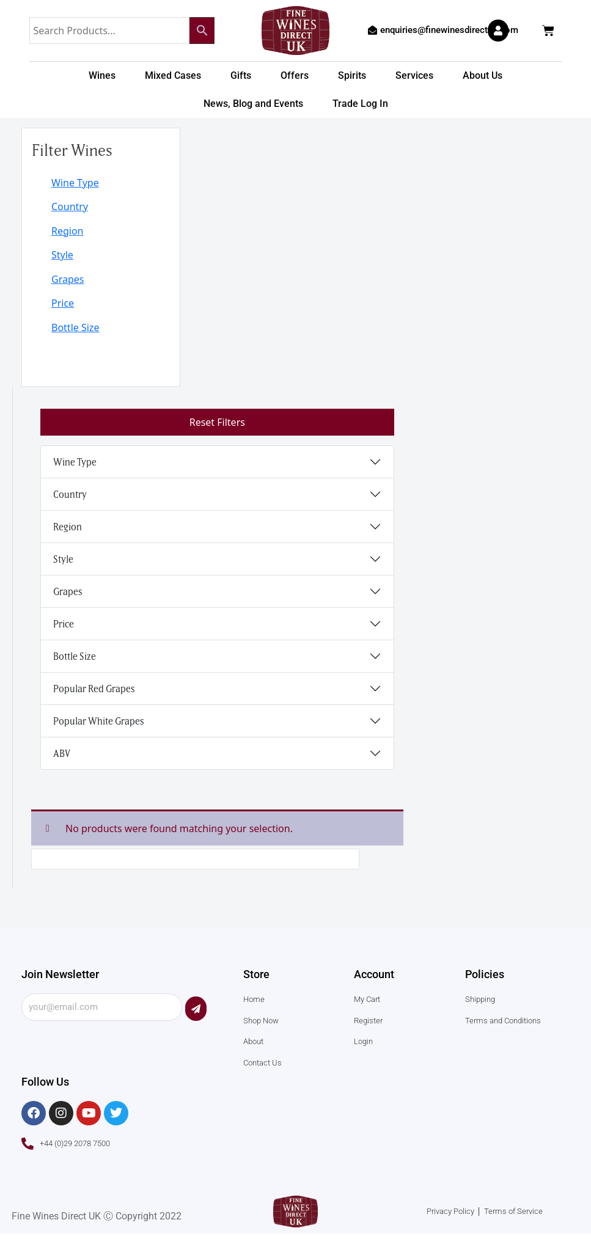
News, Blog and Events (253, 103)
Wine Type (75, 182)
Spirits (352, 75)
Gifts (240, 75)
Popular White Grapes (98, 722)
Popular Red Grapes (94, 690)
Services (414, 75)
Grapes (67, 280)
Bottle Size (75, 329)
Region (67, 231)
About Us (482, 75)
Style (62, 256)
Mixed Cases (173, 75)
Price (62, 305)
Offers (295, 75)
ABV (61, 755)
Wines (102, 75)
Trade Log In (360, 103)
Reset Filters (217, 424)
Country (69, 207)
